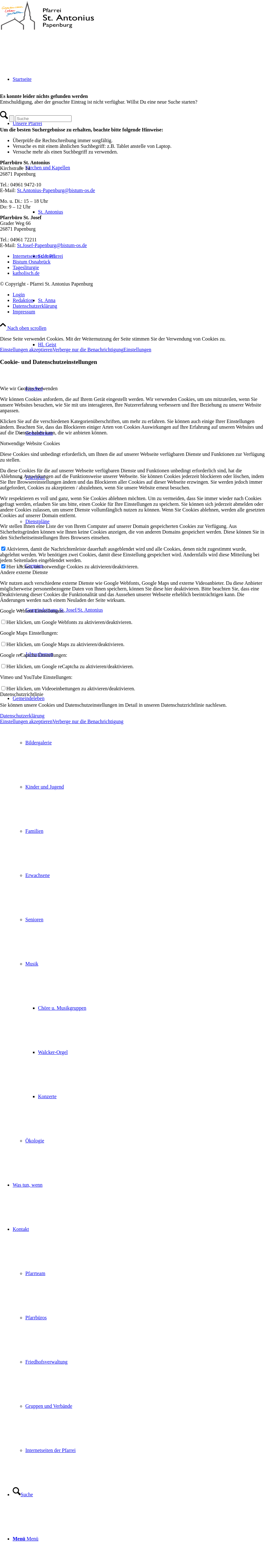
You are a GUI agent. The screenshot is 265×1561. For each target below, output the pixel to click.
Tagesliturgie (26, 267)
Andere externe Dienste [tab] (24, 572)
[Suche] (23, 1494)
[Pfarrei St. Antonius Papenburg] (47, 30)
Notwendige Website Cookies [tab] (30, 443)
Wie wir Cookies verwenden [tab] (29, 388)
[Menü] (25, 1538)
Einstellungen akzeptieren (26, 349)
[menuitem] (139, 919)
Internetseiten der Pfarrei (38, 256)
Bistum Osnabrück (32, 261)
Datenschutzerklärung (22, 715)
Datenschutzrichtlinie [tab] (21, 694)
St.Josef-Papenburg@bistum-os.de (52, 245)
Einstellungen (137, 349)
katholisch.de (26, 273)
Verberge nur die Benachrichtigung (88, 349)
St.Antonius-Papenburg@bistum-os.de (56, 190)
